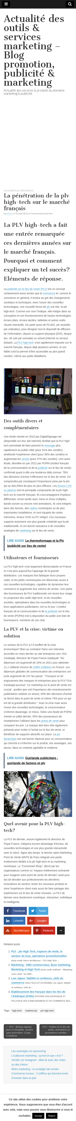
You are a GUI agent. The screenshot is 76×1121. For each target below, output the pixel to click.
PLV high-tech (25, 342)
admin (10, 213)
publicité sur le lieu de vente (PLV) (27, 288)
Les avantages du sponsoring (28, 1051)
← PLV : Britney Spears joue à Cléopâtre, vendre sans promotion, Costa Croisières (19, 1031)
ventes (25, 458)
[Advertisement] (38, 146)
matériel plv (31, 1010)
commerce (49, 293)
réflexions (27, 190)
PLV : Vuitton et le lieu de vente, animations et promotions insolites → (56, 1029)
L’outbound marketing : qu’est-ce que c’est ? (37, 1055)
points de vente (50, 720)
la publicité (51, 611)
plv (48, 306)
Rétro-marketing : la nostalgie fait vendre (35, 1069)
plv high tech (47, 1010)
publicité (42, 467)
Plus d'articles (12, 190)
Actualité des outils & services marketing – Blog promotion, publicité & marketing (34, 50)
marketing (25, 530)
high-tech (17, 1010)
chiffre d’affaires (42, 667)
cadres (34, 508)
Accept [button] (38, 1115)
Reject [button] (51, 1115)
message (49, 445)
